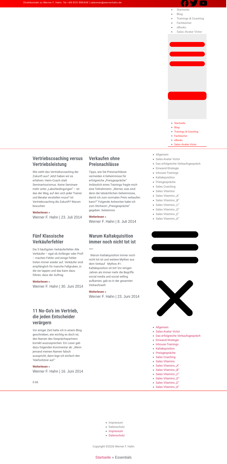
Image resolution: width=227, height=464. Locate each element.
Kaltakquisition (165, 177)
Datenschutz (117, 426)
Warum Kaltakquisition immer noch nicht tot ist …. (112, 242)
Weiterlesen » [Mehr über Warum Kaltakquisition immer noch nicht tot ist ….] (97, 291)
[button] (187, 76)
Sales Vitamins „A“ (167, 195)
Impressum (116, 422)
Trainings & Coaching (190, 18)
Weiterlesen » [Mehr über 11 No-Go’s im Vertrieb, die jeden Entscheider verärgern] (41, 366)
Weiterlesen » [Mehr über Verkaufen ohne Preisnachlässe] (97, 216)
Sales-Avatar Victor (189, 32)
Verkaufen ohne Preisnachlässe (104, 161)
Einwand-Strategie (167, 168)
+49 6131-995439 (77, 2)
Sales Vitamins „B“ (167, 200)
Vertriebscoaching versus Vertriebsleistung (58, 161)
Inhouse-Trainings (167, 172)
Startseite (183, 10)
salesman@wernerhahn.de (106, 2)
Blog (180, 14)
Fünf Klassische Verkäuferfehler (48, 239)
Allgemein (162, 154)
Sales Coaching (165, 186)
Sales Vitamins (165, 191)
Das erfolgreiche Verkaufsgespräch (178, 163)
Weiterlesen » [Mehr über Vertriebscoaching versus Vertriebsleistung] (41, 212)
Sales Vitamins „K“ (167, 218)
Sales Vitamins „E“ (167, 214)
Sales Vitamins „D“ (167, 209)
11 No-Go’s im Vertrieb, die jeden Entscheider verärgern (55, 316)
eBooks (181, 27)
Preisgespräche (165, 182)
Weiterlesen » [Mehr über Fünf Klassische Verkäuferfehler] (41, 281)
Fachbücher (184, 23)
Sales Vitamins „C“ (167, 205)
